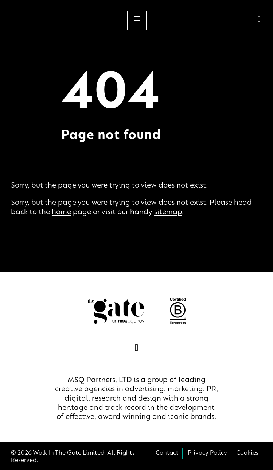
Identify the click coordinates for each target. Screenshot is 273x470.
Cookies (247, 453)
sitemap (168, 212)
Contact (167, 453)
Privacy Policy (207, 453)
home (61, 212)
